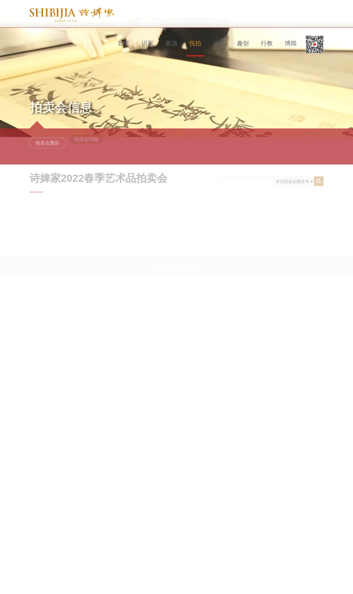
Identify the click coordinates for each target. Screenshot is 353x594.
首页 (124, 35)
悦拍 (195, 35)
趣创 (243, 35)
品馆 (219, 35)
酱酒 (171, 35)
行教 (267, 35)
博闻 (291, 35)
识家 (147, 35)
